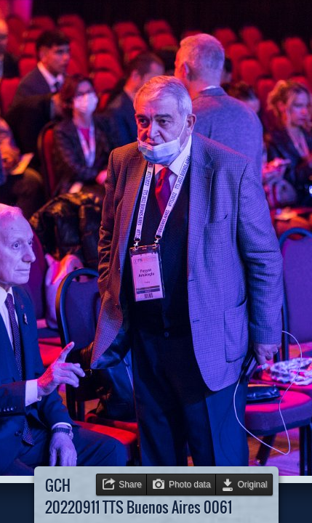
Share (130, 484)
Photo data (190, 484)
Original (253, 484)
